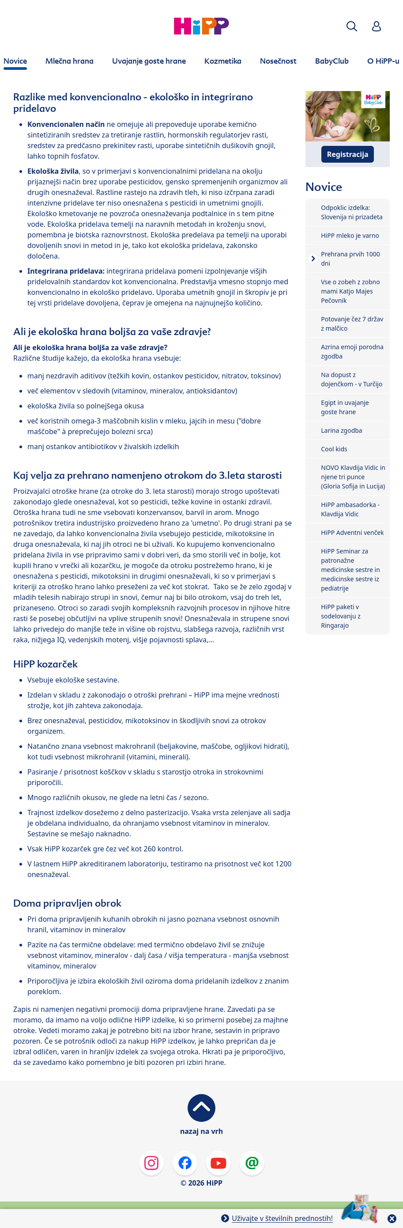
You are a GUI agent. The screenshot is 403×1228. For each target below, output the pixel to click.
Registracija (348, 154)
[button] (352, 26)
